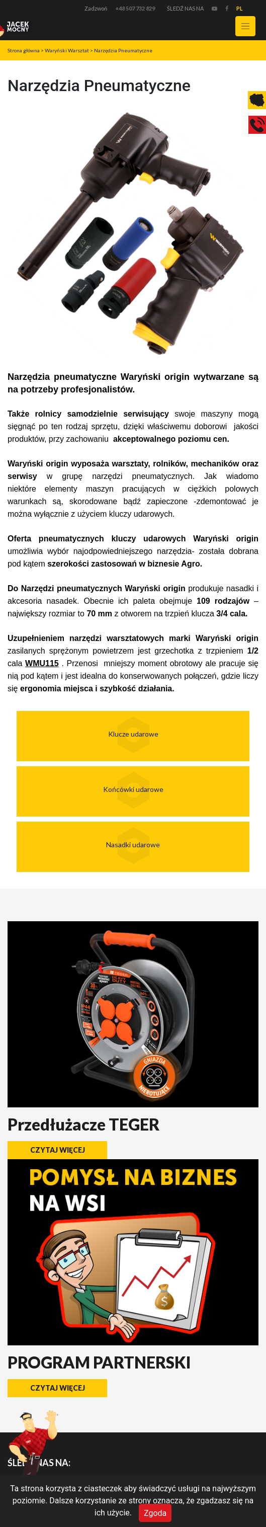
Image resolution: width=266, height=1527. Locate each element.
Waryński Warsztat (67, 50)
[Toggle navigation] (245, 26)
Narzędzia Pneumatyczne (123, 50)
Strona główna (24, 50)
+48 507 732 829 (135, 8)
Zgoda (155, 1512)
